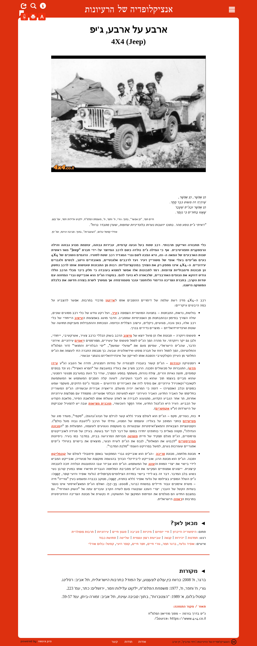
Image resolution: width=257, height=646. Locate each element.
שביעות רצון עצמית (147, 537)
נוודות (174, 363)
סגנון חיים (119, 531)
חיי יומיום (162, 531)
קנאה (167, 537)
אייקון (110, 300)
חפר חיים (138, 543)
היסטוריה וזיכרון (185, 531)
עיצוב (78, 317)
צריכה (160, 453)
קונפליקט (58, 453)
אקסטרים (162, 408)
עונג (151, 463)
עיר (114, 312)
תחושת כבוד (107, 537)
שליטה (124, 537)
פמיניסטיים (187, 441)
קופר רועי (123, 543)
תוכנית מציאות (99, 403)
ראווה (177, 499)
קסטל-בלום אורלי (101, 543)
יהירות (179, 537)
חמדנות (193, 537)
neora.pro (45, 641)
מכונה (55, 426)
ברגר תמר (169, 543)
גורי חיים (153, 543)
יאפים (79, 340)
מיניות (147, 531)
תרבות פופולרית (83, 531)
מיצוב (127, 335)
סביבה (134, 531)
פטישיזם (189, 421)
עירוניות (103, 531)
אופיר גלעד (187, 543)
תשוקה (132, 436)
